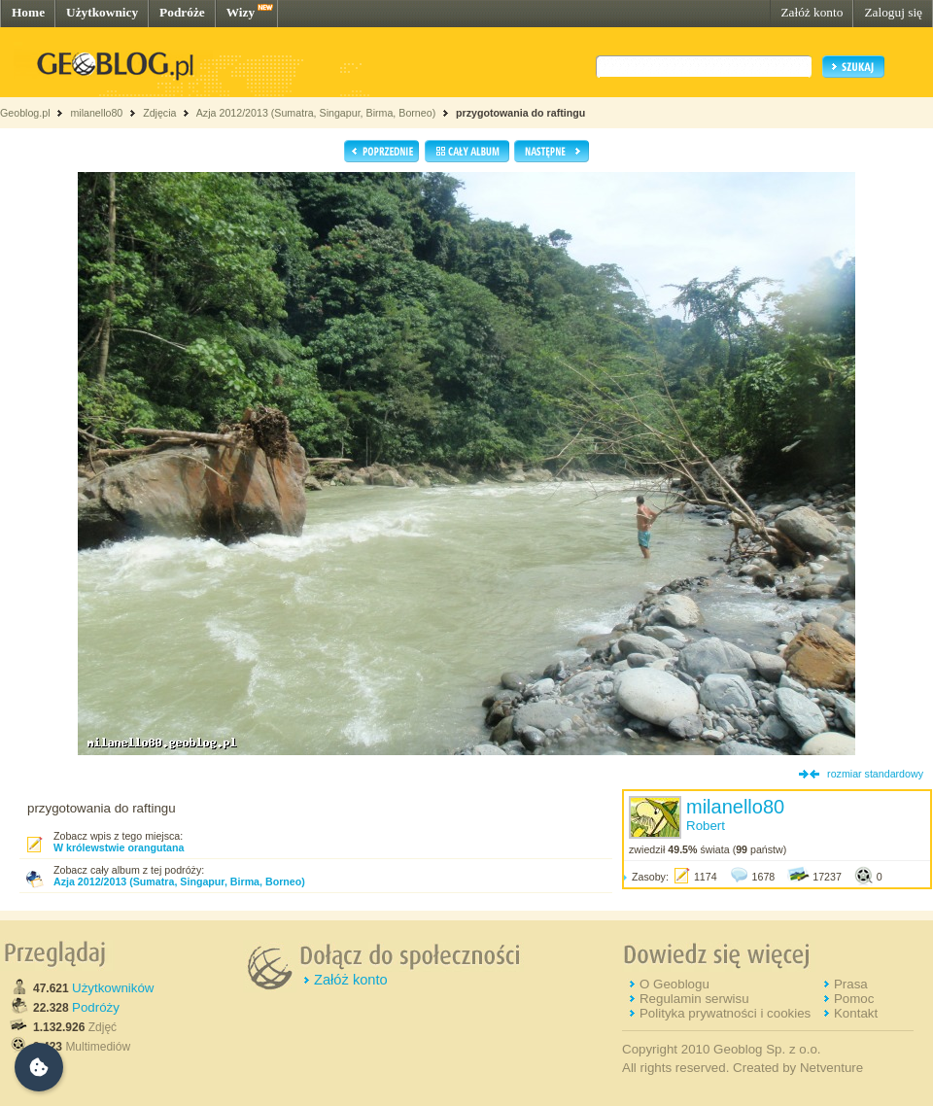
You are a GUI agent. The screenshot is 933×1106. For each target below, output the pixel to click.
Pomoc (854, 998)
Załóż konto (811, 12)
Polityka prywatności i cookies (725, 1013)
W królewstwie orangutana (118, 847)
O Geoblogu (674, 984)
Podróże (182, 12)
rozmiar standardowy (875, 773)
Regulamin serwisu (694, 998)
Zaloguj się (893, 12)
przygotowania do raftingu (520, 113)
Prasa (851, 984)
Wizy (240, 12)
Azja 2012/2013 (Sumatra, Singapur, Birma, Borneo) (315, 113)
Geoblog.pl (25, 113)
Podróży (96, 1007)
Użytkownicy (102, 12)
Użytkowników (113, 988)
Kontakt (856, 1013)
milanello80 (96, 113)
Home (28, 12)
